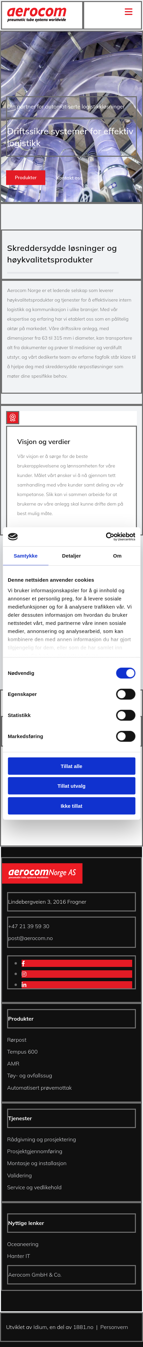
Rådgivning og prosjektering (41, 1139)
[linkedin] (24, 985)
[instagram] (24, 974)
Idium (40, 1327)
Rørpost (16, 1039)
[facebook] (23, 963)
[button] (25, 177)
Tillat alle (71, 766)
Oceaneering (23, 1244)
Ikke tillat (71, 805)
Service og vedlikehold (34, 1187)
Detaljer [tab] (71, 555)
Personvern (114, 1327)
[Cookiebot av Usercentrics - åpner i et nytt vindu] (105, 536)
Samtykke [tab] (26, 555)
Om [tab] (117, 555)
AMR (13, 1063)
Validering (19, 1175)
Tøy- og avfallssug (29, 1075)
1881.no (83, 1327)
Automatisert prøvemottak (39, 1087)
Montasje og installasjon (37, 1163)
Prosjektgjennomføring (34, 1151)
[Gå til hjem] (37, 20)
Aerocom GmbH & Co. (35, 1274)
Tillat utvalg (71, 786)
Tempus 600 (22, 1051)
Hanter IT (18, 1255)
